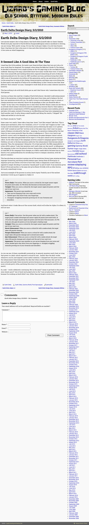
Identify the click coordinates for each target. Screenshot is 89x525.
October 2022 (73, 264)
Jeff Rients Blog (74, 186)
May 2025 (72, 234)
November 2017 (74, 343)
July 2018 (72, 334)
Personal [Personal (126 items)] (72, 159)
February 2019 (73, 324)
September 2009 (74, 504)
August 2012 (73, 442)
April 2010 (72, 492)
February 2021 (73, 289)
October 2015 (73, 384)
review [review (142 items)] (71, 164)
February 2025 (73, 239)
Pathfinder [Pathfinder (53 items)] (72, 156)
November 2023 (74, 251)
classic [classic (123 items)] (71, 133)
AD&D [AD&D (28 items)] (75, 126)
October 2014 (73, 403)
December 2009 (74, 499)
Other (72, 46)
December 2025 (74, 225)
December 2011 (74, 456)
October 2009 (73, 502)
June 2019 (72, 317)
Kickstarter (72, 74)
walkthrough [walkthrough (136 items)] (80, 173)
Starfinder (72, 95)
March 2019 (72, 322)
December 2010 (74, 478)
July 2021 (72, 281)
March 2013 (72, 430)
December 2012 (74, 435)
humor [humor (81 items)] (70, 148)
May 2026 (72, 221)
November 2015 (74, 382)
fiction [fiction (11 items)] (81, 143)
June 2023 (72, 255)
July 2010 (72, 486)
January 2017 (73, 359)
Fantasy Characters (76, 42)
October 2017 (73, 345)
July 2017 (72, 350)
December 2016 (74, 361)
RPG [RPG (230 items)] (70, 167)
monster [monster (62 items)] (75, 151)
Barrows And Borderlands (77, 119)
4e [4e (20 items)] (68, 126)
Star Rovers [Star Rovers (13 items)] (84, 170)
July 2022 (72, 267)
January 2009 (73, 515)
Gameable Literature (75, 70)
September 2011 (74, 462)
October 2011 (73, 460)
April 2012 (72, 449)
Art (70, 37)
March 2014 (72, 414)
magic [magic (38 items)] (76, 149)
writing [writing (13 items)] (77, 176)
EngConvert (72, 208)
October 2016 (73, 365)
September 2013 (74, 423)
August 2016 (73, 368)
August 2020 (73, 297)
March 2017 (72, 356)
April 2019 (72, 320)
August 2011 (73, 463)
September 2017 (74, 347)
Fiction (71, 65)
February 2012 (73, 453)
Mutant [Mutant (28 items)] (82, 151)
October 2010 (73, 481)
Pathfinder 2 (74, 60)
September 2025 (74, 228)
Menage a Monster (74, 191)
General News (73, 72)
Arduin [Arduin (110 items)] (76, 128)
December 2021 (74, 276)
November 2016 (74, 363)
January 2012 (73, 455)
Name (4, 326)
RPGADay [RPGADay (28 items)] (76, 168)
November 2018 (74, 327)
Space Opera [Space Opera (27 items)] (77, 170)
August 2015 (73, 387)
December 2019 (74, 306)
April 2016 (72, 373)
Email (4, 330)
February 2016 (73, 377)
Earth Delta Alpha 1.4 (8, 26)
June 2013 (72, 426)
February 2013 (73, 432)
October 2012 (73, 439)
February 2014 (73, 416)
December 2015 (74, 380)
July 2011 (72, 465)
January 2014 (73, 418)
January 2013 (73, 433)
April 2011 (72, 470)
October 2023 (73, 253)
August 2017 (73, 349)
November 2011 (74, 458)
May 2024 (72, 244)
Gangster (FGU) (73, 110)
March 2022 (72, 273)
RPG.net (71, 196)
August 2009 (73, 506)
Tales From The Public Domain (78, 99)
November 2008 (74, 518)
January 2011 (73, 476)
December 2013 (74, 419)
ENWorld (71, 182)
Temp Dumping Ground (76, 102)
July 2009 (72, 508)
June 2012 (72, 446)
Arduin (46, 1)
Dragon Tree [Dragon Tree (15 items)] (79, 135)
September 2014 (74, 405)
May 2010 (72, 490)
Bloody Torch (73, 116)
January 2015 (73, 400)
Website (4, 334)
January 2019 (73, 326)
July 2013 (72, 425)
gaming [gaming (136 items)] (71, 145)
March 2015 (72, 396)
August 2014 (73, 407)
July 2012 (72, 444)
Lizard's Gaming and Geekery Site (14, 523)
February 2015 (73, 398)
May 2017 (72, 352)
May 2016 (72, 372)
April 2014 (72, 412)
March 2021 (72, 287)
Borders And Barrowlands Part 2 (79, 117)
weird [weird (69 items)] (70, 176)
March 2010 (72, 493)
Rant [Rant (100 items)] (80, 162)
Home (35, 1)
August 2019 (73, 313)
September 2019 (74, 311)
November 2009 (74, 501)
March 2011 (72, 472)
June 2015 (72, 391)
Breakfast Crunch (75, 90)
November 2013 (74, 421)
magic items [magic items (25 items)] (82, 149)
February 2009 (73, 513)
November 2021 (74, 278)
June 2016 (72, 370)
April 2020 (72, 303)
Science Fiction (75, 47)
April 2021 (72, 285)
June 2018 (72, 336)
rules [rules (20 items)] (80, 168)
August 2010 (73, 485)
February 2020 (73, 304)
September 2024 (74, 241)
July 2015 (72, 389)
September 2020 (74, 296)
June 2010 (72, 488)
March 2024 (72, 246)
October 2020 (73, 294)
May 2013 (72, 428)
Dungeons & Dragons (75, 49)
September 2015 (74, 386)
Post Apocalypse (37, 285)
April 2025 (72, 236)
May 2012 (72, 448)
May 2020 (72, 301)
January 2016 (73, 379)
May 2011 (72, 469)
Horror (72, 44)
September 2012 (74, 440)
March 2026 (72, 223)
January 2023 (73, 260)
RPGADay (72, 86)
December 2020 (74, 290)
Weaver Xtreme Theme (81, 523)
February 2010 (73, 495)
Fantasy (72, 67)
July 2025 (72, 230)
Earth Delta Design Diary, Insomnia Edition (52, 26)
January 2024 (73, 250)
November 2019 (74, 308)
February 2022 (73, 274)
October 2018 (73, 329)
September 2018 (74, 331)
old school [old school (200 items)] (81, 153)
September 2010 (74, 483)
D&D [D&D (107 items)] (77, 133)
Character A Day (75, 40)
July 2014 (72, 409)
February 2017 (73, 357)
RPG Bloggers (73, 195)
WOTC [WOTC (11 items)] (74, 176)
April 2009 (72, 511)
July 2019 (72, 315)
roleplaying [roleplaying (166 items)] (80, 164)
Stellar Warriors (73, 97)
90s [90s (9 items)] (71, 126)
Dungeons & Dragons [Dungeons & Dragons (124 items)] (78, 138)
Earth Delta (54, 1)
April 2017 (72, 354)
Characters (72, 39)
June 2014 (72, 410)
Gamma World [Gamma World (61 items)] (82, 146)
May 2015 (72, 393)
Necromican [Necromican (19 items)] (71, 154)
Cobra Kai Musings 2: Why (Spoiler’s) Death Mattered (77, 113)
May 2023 (72, 257)
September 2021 (74, 280)
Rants (71, 79)
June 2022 (72, 269)
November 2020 (74, 292)
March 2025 (72, 237)
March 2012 (72, 451)
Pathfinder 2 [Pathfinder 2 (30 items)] (80, 156)
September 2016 (74, 366)
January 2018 (73, 342)
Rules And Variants (75, 88)
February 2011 (73, 474)
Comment (6, 310)
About (40, 1)
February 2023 (73, 258)
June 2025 (72, 232)
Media (71, 76)
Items (72, 92)
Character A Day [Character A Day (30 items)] (77, 130)
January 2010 (73, 497)
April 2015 (72, 394)
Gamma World (27, 285)
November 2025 (74, 227)
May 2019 (72, 319)
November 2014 (74, 402)
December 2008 (74, 516)
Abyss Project (73, 35)
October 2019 (73, 310)
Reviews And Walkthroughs (77, 81)
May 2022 (72, 271)
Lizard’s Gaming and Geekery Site (26, 7)
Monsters (72, 77)
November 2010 (74, 479)
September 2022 (74, 266)
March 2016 (72, 375)
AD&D (72, 51)
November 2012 (74, 437)
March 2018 (72, 338)
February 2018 (73, 340)
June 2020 (72, 299)
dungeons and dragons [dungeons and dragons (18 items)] (74, 141)
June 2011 (72, 467)
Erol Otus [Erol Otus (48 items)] (75, 143)
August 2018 (73, 333)
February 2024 (73, 248)
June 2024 (72, 243)
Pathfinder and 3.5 (76, 62)
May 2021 (72, 283)
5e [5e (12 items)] (69, 126)
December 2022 (74, 262)
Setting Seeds (73, 93)
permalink (49, 285)
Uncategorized (73, 104)
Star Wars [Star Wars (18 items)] (70, 173)
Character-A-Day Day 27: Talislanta (78, 209)
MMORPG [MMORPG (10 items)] (70, 151)
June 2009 (72, 509)
